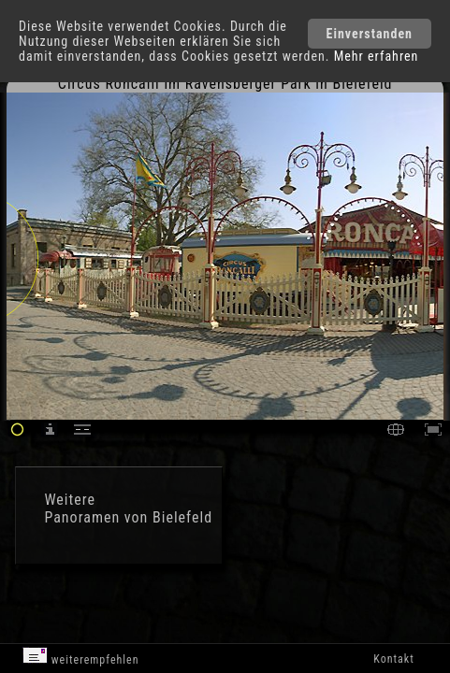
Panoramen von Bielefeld (128, 517)
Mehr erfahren (376, 56)
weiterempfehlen (80, 656)
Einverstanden (370, 33)
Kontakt (393, 659)
